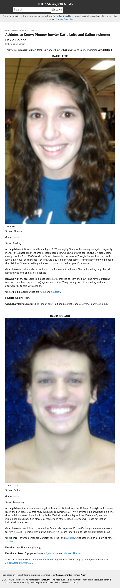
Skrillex (9, 541)
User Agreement (63, 575)
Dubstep (69, 537)
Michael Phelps (72, 553)
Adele (43, 291)
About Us (46, 579)
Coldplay (55, 291)
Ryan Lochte (51, 553)
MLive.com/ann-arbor (64, 19)
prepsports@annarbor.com (18, 562)
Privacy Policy (80, 575)
